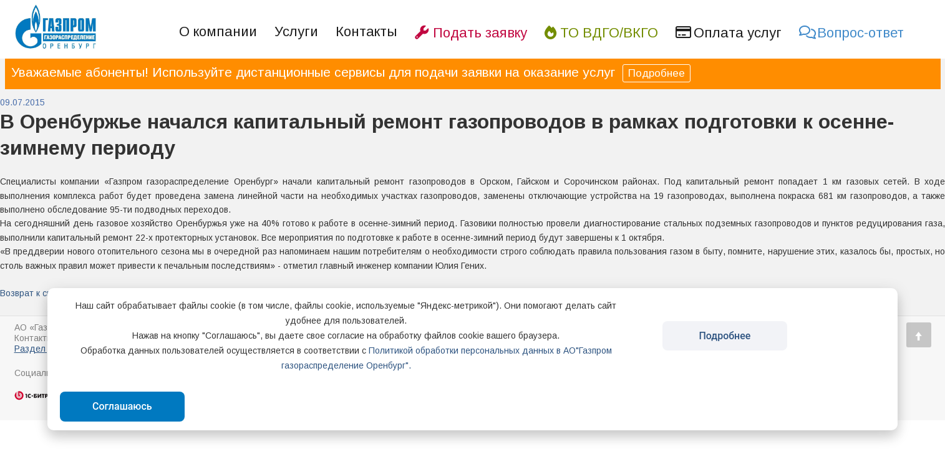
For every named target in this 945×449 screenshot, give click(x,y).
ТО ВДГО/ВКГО (601, 33)
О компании (218, 31)
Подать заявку (471, 33)
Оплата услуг (729, 33)
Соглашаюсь (122, 406)
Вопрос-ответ (851, 33)
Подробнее (656, 73)
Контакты (366, 31)
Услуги (296, 31)
